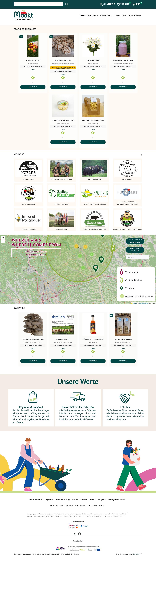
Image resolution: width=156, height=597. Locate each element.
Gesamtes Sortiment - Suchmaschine (138, 280)
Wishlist (83, 543)
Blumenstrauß (93, 94)
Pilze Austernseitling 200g (33, 377)
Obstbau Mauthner (62, 241)
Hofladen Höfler (28, 216)
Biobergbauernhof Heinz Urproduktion (127, 266)
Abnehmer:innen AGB (36, 537)
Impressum (49, 537)
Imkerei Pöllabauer (29, 266)
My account (54, 543)
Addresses (69, 543)
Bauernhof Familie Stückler (61, 216)
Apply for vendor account (95, 543)
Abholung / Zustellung (113, 16)
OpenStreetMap (143, 340)
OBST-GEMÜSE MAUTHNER (94, 241)
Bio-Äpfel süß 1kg (33, 94)
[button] (107, 4)
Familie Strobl (61, 266)
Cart (76, 543)
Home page (85, 15)
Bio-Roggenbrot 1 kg (63, 94)
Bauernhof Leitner (28, 241)
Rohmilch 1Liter (63, 377)
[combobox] (138, 299)
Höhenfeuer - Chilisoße (93, 377)
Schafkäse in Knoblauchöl (63, 157)
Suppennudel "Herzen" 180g (93, 157)
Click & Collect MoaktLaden (138, 290)
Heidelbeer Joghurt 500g (123, 94)
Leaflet (134, 340)
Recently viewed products (116, 537)
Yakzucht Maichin (94, 216)
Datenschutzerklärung (62, 537)
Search (91, 537)
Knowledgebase (101, 537)
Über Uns (75, 537)
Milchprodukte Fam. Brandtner (94, 266)
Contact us (83, 537)
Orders (62, 543)
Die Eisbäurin (127, 216)
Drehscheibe (134, 16)
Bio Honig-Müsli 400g (123, 377)
